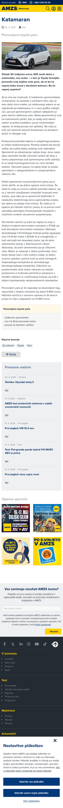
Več (6, 390)
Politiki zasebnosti (42, 624)
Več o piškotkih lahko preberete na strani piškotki (31, 769)
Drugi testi (10, 700)
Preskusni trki (12, 696)
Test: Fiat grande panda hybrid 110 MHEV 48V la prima (29, 451)
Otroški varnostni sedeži (17, 689)
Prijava (54, 631)
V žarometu (9, 653)
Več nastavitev (31, 801)
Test (4, 680)
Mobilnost (8, 710)
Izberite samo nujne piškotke (31, 793)
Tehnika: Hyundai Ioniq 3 (19, 382)
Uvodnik (9, 659)
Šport (7, 670)
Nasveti (8, 719)
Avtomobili (9, 734)
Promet (8, 716)
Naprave (9, 693)
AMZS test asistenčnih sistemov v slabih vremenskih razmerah (28, 405)
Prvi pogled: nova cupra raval (22, 474)
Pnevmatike (10, 685)
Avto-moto (10, 662)
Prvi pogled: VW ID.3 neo (19, 428)
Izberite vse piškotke (31, 782)
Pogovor (9, 666)
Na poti (8, 723)
